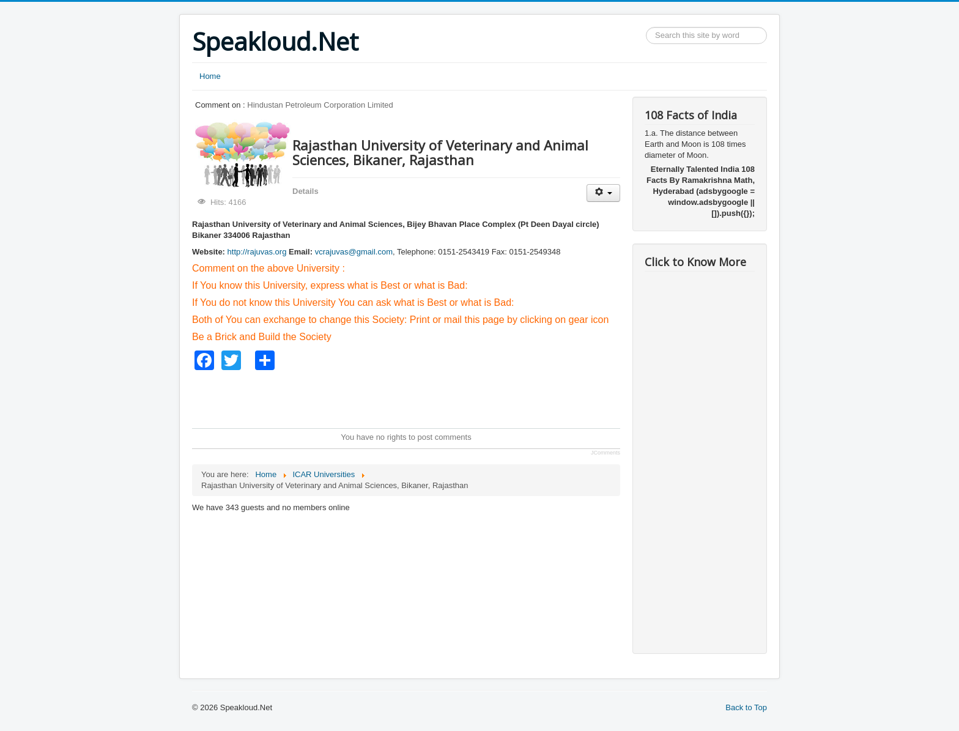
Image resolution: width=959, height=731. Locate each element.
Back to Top (746, 707)
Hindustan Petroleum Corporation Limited (320, 104)
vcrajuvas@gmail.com (354, 251)
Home (210, 76)
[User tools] (603, 193)
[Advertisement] (414, 397)
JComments (605, 453)
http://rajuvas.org (257, 251)
